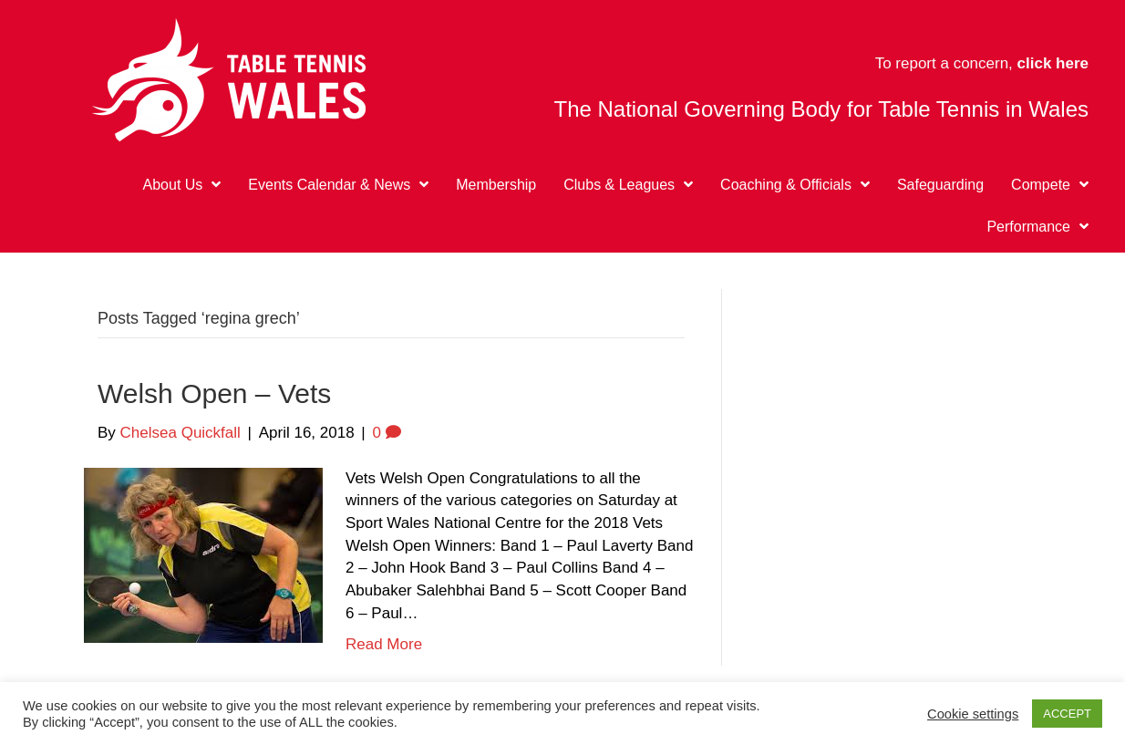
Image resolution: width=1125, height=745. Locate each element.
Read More (384, 644)
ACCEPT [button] (1067, 713)
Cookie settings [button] (972, 714)
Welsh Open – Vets (214, 393)
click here (1053, 63)
